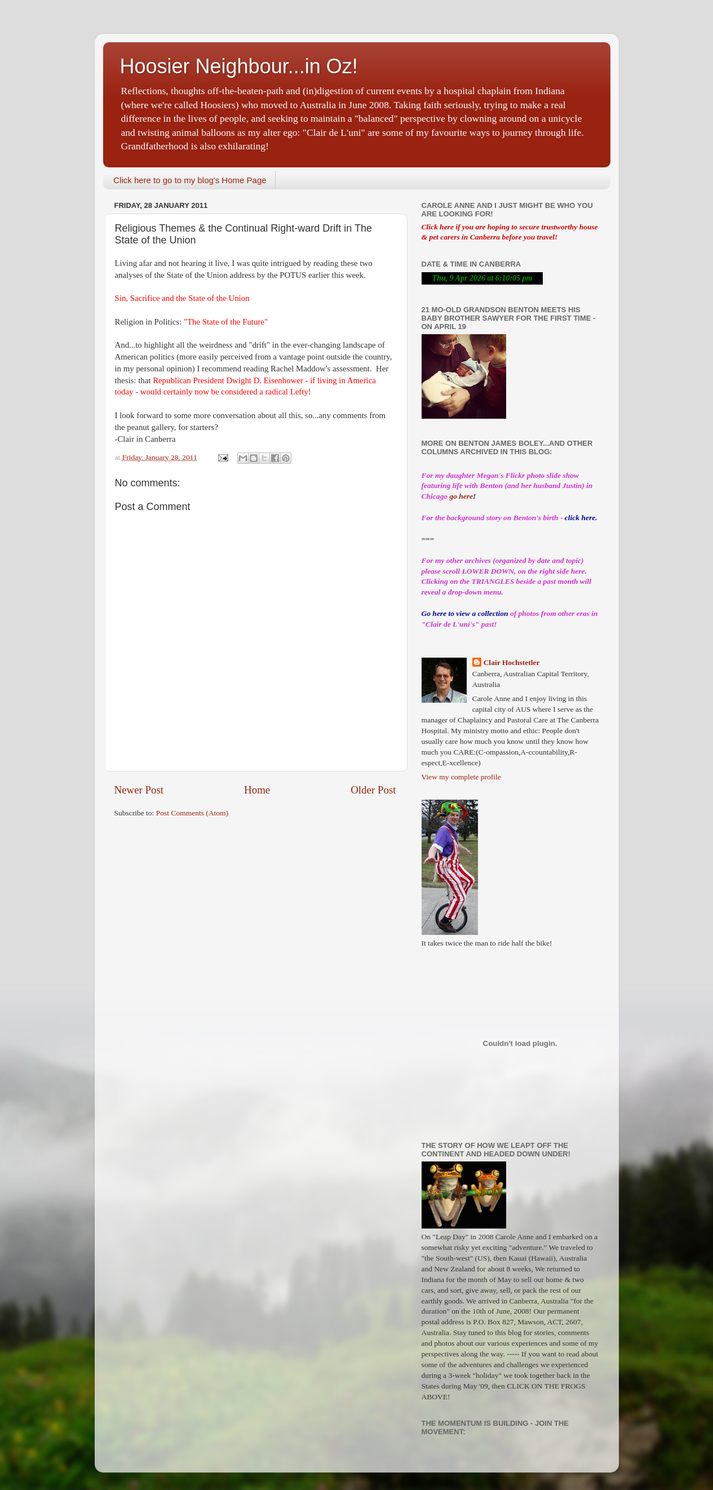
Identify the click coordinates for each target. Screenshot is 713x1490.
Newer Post (139, 790)
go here (461, 496)
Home (257, 790)
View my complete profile (461, 777)
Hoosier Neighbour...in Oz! (239, 66)
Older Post (373, 790)
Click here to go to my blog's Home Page (189, 180)
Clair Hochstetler (512, 662)
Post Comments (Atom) (192, 813)
